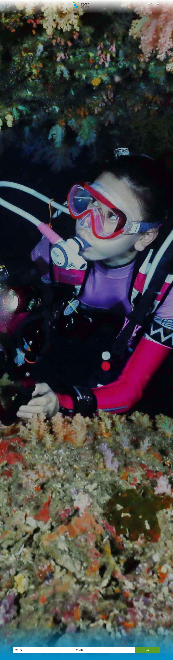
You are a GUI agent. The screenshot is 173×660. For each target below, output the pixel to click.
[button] (4, 330)
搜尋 (147, 650)
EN (151, 3)
